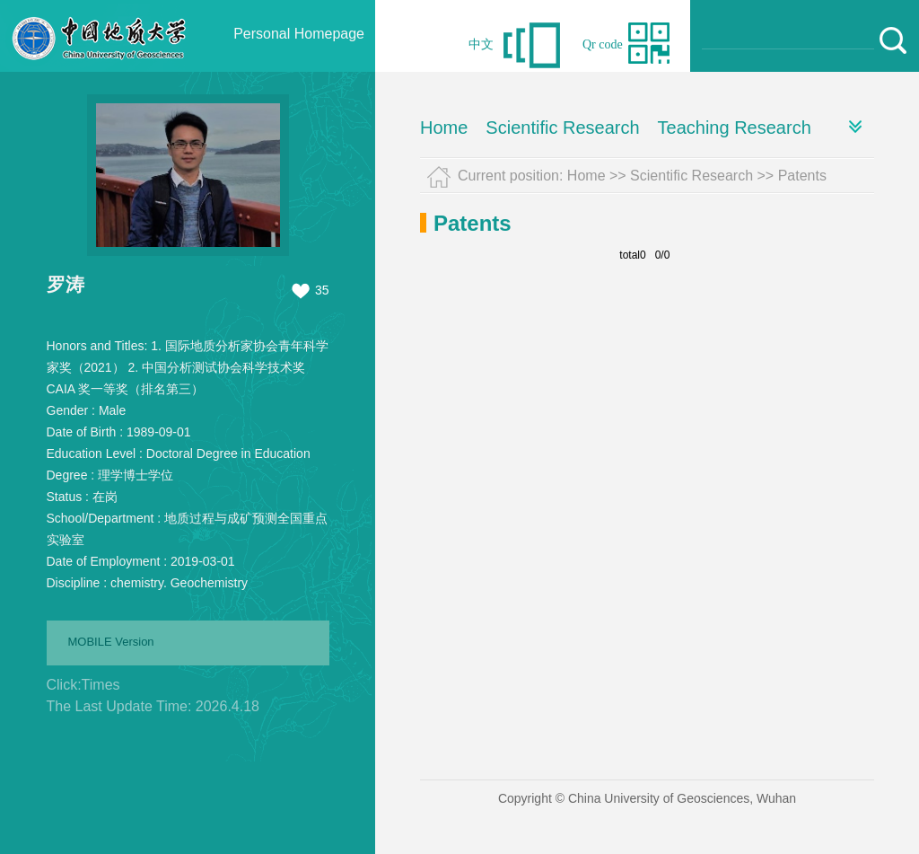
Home (444, 127)
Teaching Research (734, 127)
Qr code (602, 44)
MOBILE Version (111, 641)
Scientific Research (562, 127)
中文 (481, 44)
